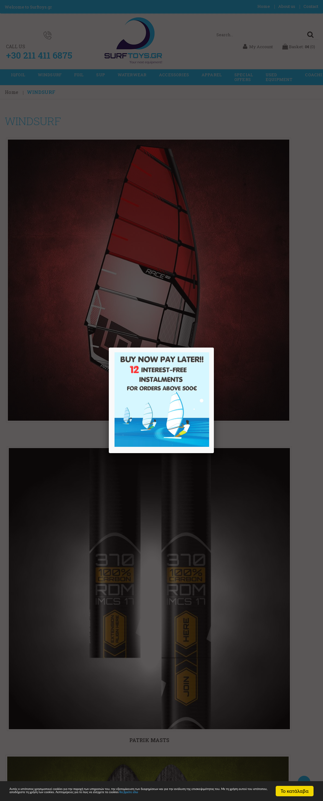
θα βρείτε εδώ (131, 794)
